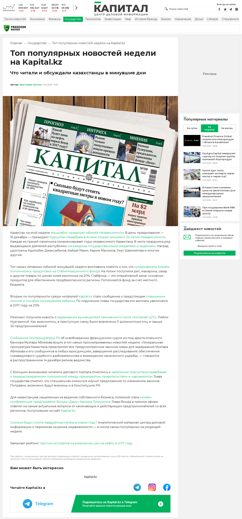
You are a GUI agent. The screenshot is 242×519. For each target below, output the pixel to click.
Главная (16, 43)
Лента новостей (15, 19)
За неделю (210, 128)
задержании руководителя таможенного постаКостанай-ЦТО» (107, 317)
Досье (199, 19)
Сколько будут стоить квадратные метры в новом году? (53, 422)
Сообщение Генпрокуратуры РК (35, 338)
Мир (128, 19)
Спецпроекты (231, 19)
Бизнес (166, 19)
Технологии (93, 19)
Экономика (37, 19)
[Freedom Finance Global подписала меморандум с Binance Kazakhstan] (192, 145)
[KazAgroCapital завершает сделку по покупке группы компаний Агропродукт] (192, 162)
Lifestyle (212, 19)
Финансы (55, 19)
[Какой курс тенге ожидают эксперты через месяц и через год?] (192, 179)
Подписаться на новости (209, 253)
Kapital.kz (68, 410)
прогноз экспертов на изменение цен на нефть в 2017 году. (86, 443)
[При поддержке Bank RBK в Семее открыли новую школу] (192, 216)
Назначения (183, 19)
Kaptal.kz (85, 296)
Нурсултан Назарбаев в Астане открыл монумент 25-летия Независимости (107, 237)
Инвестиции (113, 19)
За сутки (192, 128)
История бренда (146, 19)
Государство (73, 19)
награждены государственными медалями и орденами (112, 246)
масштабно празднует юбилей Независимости (87, 232)
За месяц (227, 128)
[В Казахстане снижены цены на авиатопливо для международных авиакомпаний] (192, 196)
